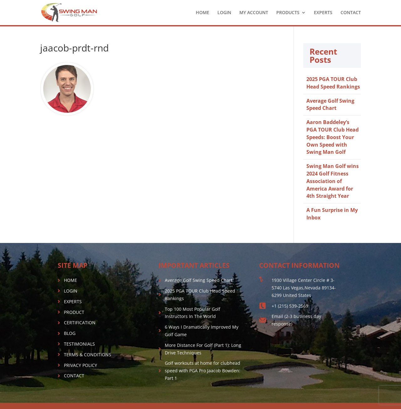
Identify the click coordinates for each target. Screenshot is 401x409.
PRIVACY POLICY (80, 365)
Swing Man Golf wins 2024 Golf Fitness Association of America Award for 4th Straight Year (332, 181)
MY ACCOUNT (253, 12)
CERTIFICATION (80, 323)
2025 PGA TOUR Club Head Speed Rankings (333, 83)
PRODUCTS (287, 12)
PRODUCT (74, 312)
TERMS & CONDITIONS (87, 355)
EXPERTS (323, 12)
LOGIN (224, 12)
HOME (202, 12)
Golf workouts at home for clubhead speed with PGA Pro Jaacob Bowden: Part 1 (202, 370)
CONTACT (351, 12)
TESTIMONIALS (79, 344)
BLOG (70, 333)
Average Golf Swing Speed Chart (330, 104)
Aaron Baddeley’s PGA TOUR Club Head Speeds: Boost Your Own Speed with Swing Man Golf (332, 137)
